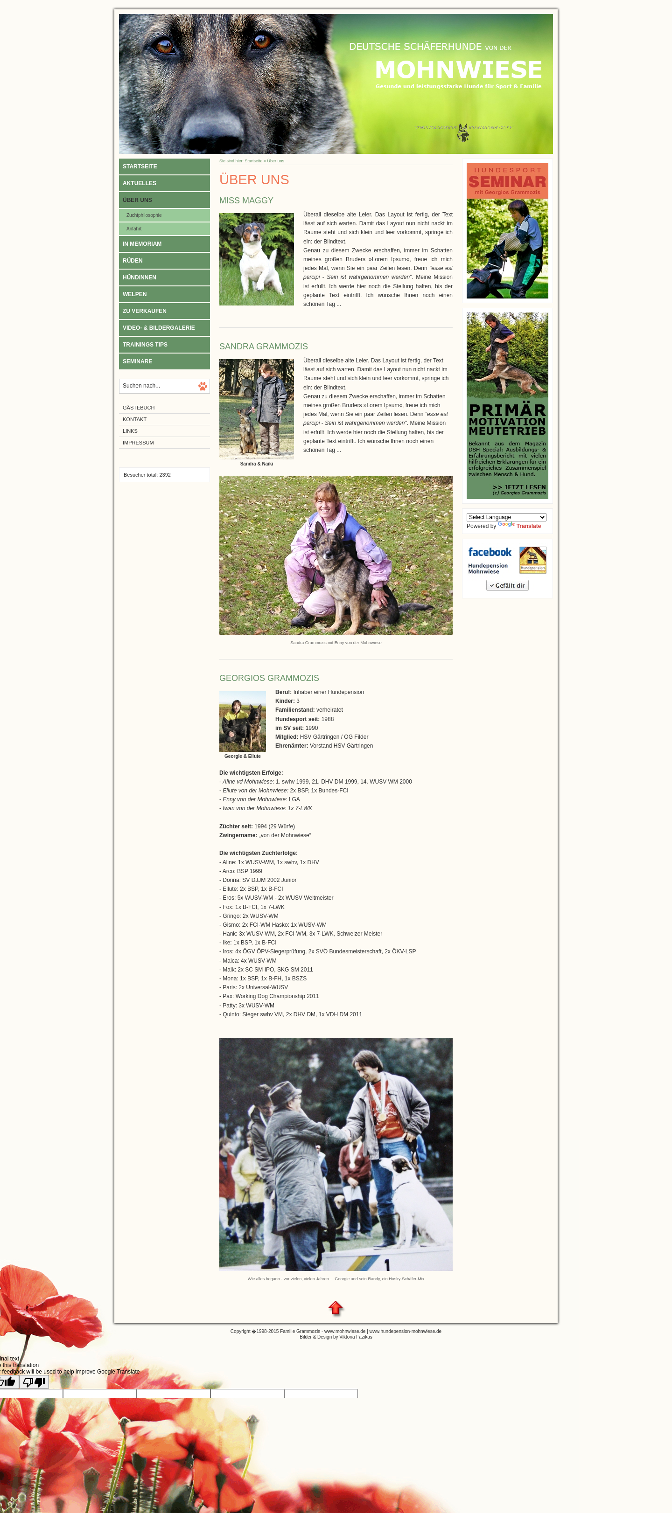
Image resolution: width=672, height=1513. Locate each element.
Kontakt (135, 419)
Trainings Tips (145, 344)
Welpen (135, 294)
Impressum (138, 442)
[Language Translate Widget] (506, 517)
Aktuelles (139, 183)
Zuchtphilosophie (144, 215)
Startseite (140, 166)
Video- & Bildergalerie (159, 328)
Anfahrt (133, 228)
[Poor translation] (34, 1382)
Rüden (133, 260)
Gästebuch (138, 407)
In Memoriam (142, 244)
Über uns (137, 200)
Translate (519, 526)
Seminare (137, 361)
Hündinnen (139, 277)
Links (130, 431)
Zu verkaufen (145, 311)
